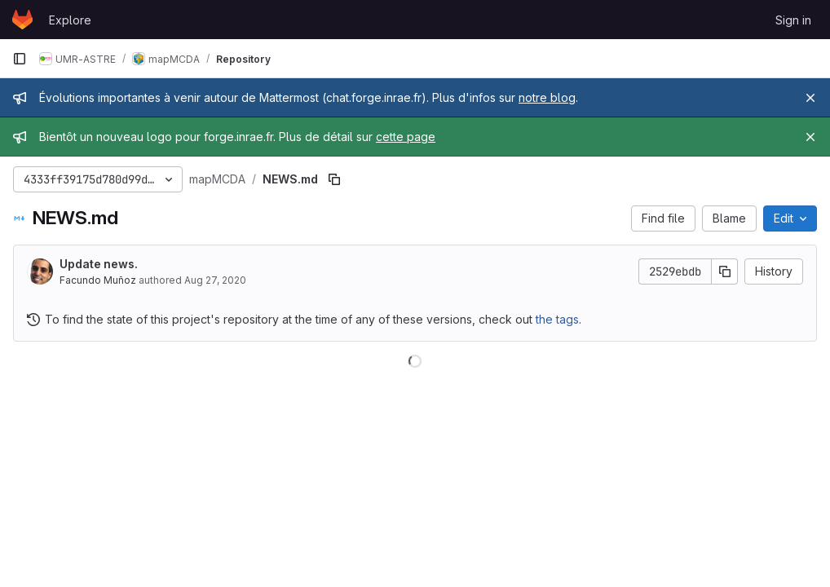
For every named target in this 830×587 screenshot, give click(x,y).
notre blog (547, 97)
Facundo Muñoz (98, 280)
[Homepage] (22, 20)
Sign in (793, 20)
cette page (405, 136)
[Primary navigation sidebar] (20, 59)
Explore (70, 20)
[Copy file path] (334, 179)
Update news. (99, 264)
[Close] (810, 98)
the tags (557, 319)
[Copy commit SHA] (725, 271)
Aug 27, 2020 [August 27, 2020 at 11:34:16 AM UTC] (215, 280)
